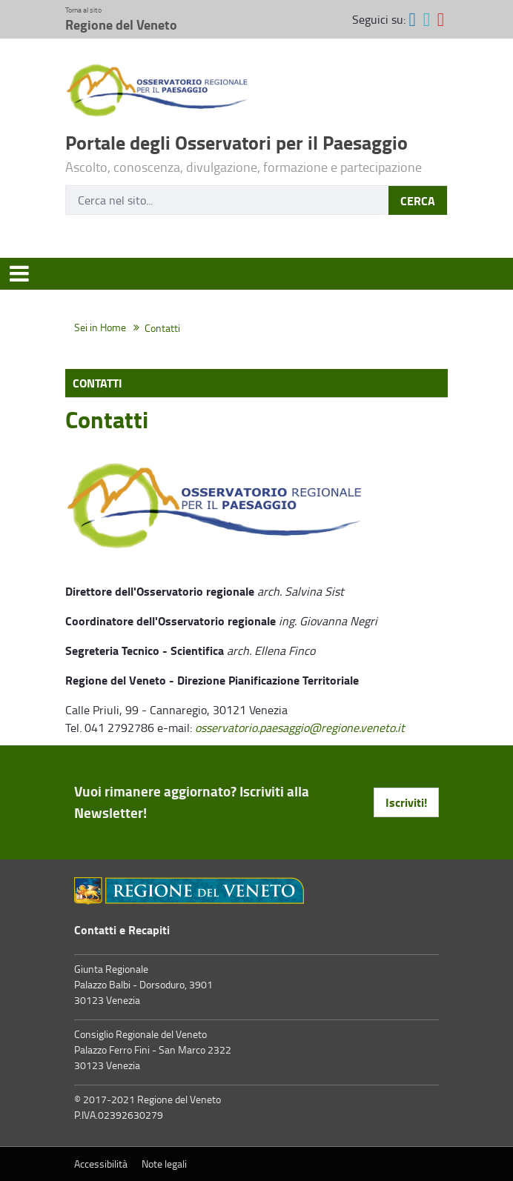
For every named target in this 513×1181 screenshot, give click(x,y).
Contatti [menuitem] (97, 382)
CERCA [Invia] (417, 200)
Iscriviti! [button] (406, 802)
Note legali (164, 1164)
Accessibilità (101, 1164)
